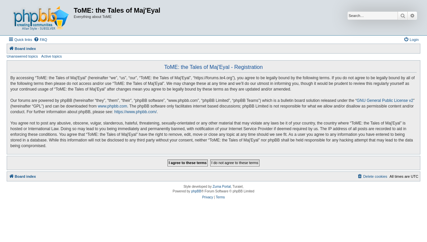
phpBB (196, 191)
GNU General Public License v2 (385, 100)
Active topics (51, 56)
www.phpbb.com (112, 106)
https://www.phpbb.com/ (135, 112)
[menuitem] (40, 40)
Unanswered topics (22, 56)
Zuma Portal (221, 186)
